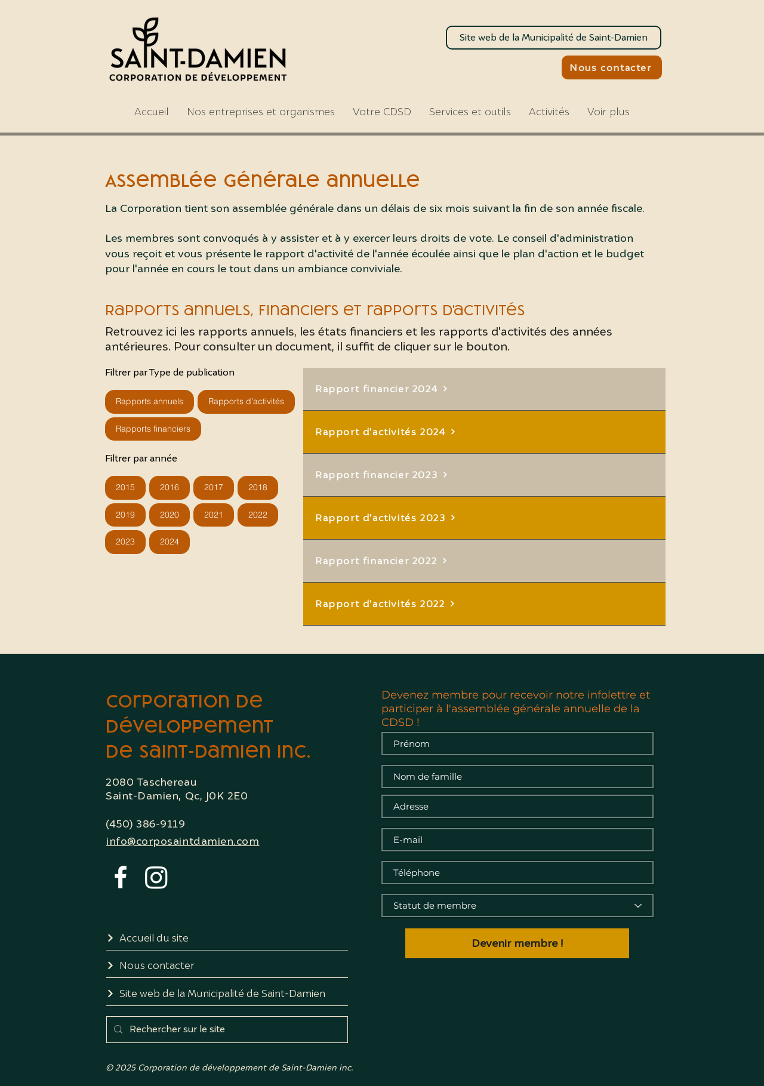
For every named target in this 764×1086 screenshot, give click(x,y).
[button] (382, 112)
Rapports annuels (149, 401)
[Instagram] (156, 877)
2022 (257, 514)
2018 (257, 487)
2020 (169, 514)
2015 (125, 487)
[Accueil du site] (227, 938)
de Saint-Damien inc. (208, 750)
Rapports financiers (152, 428)
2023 (125, 541)
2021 (213, 514)
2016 (169, 487)
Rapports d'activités (246, 401)
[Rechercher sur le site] (226, 1029)
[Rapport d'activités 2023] (484, 518)
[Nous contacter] (612, 67)
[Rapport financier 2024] (484, 389)
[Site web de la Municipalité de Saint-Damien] (553, 38)
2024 (169, 541)
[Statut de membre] (517, 905)
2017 (213, 487)
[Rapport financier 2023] (484, 475)
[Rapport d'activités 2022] (484, 604)
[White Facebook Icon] (120, 877)
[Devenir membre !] (517, 943)
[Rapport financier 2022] (484, 561)
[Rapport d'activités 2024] (484, 432)
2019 (125, 514)
